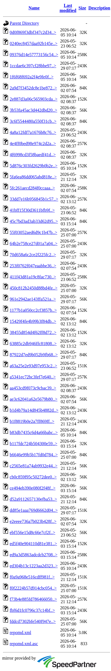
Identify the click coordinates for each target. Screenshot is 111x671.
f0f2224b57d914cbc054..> (33, 588)
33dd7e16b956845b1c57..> (34, 199)
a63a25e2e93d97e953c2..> (33, 365)
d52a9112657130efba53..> (33, 499)
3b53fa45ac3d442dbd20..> (33, 110)
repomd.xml (20, 632)
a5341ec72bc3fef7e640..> (33, 377)
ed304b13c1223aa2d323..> (34, 565)
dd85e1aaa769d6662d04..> (34, 510)
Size (82, 8)
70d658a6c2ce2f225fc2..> (33, 254)
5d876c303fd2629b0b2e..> (34, 165)
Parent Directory (24, 23)
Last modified (68, 8)
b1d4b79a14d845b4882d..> (34, 410)
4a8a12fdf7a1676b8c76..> (33, 132)
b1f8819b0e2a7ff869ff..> (32, 421)
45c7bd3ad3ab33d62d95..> (34, 221)
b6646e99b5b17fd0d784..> (34, 454)
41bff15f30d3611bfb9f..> (32, 210)
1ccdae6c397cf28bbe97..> (33, 65)
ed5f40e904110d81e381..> (33, 543)
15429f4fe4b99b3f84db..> (33, 321)
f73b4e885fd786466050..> (33, 599)
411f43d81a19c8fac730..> (33, 277)
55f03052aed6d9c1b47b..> (33, 232)
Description (99, 8)
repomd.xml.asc (24, 643)
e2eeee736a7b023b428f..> (33, 521)
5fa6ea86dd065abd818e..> (33, 176)
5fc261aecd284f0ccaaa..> (32, 188)
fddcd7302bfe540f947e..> (33, 621)
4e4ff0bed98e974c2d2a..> (33, 143)
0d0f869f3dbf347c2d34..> (33, 32)
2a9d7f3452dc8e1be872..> (33, 88)
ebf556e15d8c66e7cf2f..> (32, 532)
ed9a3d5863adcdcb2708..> (34, 554)
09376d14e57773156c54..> (34, 54)
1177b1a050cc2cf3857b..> (33, 310)
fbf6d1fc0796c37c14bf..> (32, 610)
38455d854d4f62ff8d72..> (33, 332)
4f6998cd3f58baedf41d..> (33, 154)
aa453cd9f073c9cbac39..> (33, 388)
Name (34, 8)
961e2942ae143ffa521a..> (33, 299)
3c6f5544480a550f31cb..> (33, 121)
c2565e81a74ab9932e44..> (34, 465)
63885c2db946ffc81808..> (33, 343)
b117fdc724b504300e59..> (33, 443)
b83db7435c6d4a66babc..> (34, 432)
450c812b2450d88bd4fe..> (34, 288)
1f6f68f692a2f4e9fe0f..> (31, 76)
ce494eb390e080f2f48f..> (32, 488)
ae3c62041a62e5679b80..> (34, 399)
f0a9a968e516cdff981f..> (32, 577)
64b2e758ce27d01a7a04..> (34, 243)
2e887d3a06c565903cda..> (34, 99)
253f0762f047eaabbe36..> (33, 265)
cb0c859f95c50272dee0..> (33, 477)
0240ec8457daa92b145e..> (34, 43)
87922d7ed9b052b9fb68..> (34, 354)
